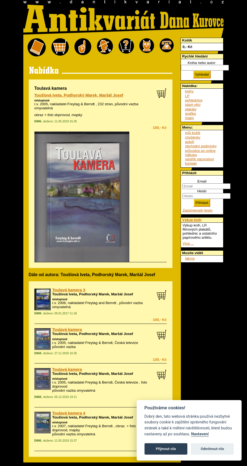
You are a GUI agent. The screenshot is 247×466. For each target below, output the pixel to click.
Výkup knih (191, 220)
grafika (190, 113)
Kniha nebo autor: (202, 63)
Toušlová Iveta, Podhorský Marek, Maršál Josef (78, 95)
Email (201, 181)
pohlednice (194, 100)
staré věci (193, 105)
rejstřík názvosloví (199, 159)
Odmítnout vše (212, 449)
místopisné (42, 100)
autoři (189, 142)
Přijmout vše (166, 449)
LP (187, 96)
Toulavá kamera (67, 329)
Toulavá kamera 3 (68, 290)
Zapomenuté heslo (197, 210)
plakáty (191, 109)
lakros (190, 258)
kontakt (191, 163)
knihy (189, 91)
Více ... (188, 243)
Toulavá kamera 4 (68, 413)
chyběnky (192, 137)
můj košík (192, 133)
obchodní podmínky (201, 146)
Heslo (201, 191)
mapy (189, 118)
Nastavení (200, 434)
